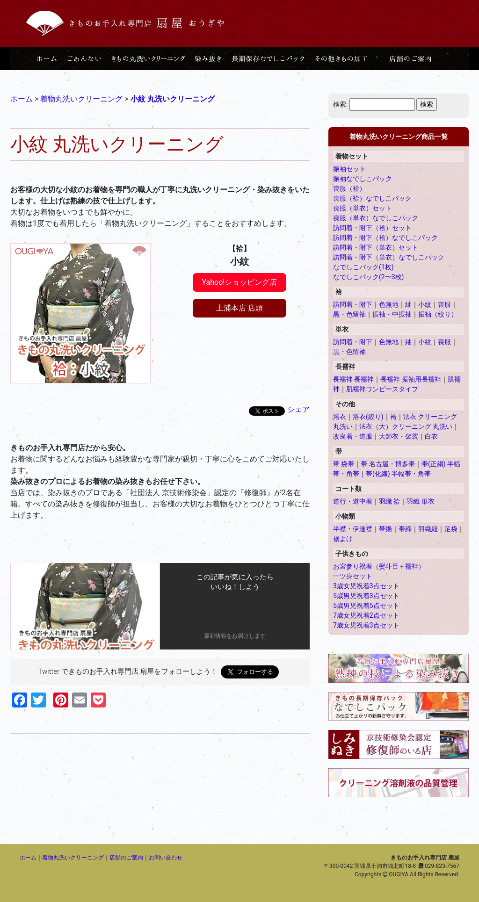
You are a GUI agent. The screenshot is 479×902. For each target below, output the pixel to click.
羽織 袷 (389, 501)
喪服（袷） (349, 188)
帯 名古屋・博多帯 (387, 464)
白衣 (431, 436)
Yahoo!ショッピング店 (239, 282)
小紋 (424, 304)
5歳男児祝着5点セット (366, 605)
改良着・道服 (352, 436)
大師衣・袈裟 (398, 436)
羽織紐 (428, 529)
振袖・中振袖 (392, 314)
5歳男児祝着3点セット (366, 595)
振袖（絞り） (437, 314)
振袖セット (349, 169)
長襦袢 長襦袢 (353, 379)
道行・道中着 (352, 501)
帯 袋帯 (343, 464)
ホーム (28, 857)
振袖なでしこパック (362, 178)
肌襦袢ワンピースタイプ (382, 389)
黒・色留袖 (349, 314)
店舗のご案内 (126, 857)
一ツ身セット (352, 576)
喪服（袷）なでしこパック (372, 198)
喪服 (444, 304)
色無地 (389, 304)
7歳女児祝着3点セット (366, 625)
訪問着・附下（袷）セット (372, 227)
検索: (340, 104)
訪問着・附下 (352, 304)
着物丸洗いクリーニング (73, 857)
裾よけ (343, 538)
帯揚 (385, 529)
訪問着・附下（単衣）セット (375, 247)
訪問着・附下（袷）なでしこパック (385, 237)
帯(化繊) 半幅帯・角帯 (398, 473)
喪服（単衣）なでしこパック (375, 218)
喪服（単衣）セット (362, 208)
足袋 (450, 529)
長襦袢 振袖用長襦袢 (410, 379)
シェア (298, 409)
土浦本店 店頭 (239, 307)
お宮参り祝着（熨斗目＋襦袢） (379, 566)
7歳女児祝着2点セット (366, 615)
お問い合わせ (165, 857)
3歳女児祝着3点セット (366, 586)
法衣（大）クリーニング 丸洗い (405, 426)
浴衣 (339, 416)
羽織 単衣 (420, 501)
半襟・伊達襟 (352, 529)
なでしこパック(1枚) (363, 267)
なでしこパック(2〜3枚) (368, 277)
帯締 (405, 529)
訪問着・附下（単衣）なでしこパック (388, 257)
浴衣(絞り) (368, 416)
